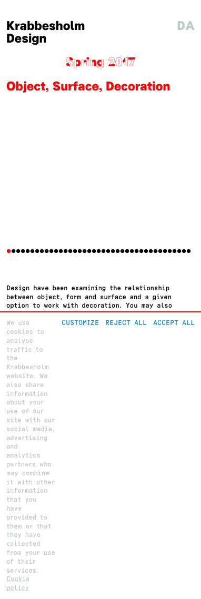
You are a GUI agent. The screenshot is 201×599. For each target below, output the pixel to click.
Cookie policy (17, 583)
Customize (80, 323)
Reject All (126, 323)
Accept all (174, 323)
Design (26, 39)
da (186, 26)
